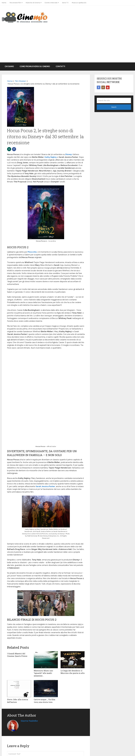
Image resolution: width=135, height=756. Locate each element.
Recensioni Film (15, 3)
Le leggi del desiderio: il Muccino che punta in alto (73, 671)
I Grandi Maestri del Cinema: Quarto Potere (17, 654)
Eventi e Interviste (51, 3)
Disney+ (68, 154)
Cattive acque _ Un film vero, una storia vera (44, 700)
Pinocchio (32, 252)
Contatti (60, 66)
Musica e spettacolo (79, 3)
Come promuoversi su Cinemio (35, 66)
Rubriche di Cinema (33, 3)
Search (113, 107)
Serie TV (65, 3)
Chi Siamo (9, 66)
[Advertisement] (67, 45)
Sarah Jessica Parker (45, 486)
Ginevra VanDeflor (29, 721)
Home (4, 3)
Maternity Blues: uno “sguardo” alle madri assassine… (43, 673)
